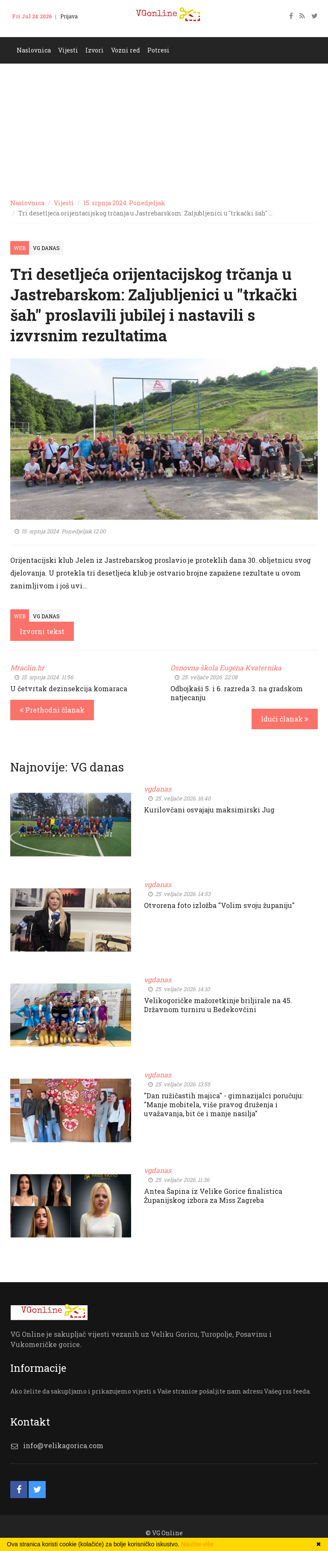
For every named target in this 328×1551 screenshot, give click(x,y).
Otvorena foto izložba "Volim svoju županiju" (219, 905)
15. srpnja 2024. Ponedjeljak (124, 203)
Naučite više (197, 1544)
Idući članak (284, 718)
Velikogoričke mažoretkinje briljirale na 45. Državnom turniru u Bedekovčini (218, 1005)
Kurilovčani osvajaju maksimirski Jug (209, 809)
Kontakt (27, 29)
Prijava (69, 16)
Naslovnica (34, 50)
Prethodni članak (52, 709)
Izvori (94, 50)
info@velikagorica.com (63, 1445)
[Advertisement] (164, 127)
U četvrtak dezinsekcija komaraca (68, 688)
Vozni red (125, 50)
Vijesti (68, 50)
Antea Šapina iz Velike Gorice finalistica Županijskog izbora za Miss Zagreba (213, 1196)
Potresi (158, 50)
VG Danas (46, 247)
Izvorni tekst (42, 631)
